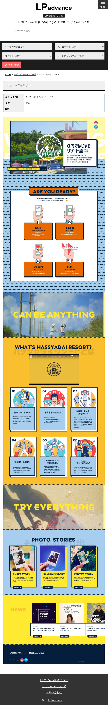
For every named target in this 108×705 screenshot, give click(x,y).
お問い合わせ (54, 692)
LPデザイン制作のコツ (54, 680)
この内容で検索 (11, 64)
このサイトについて (54, 686)
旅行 (28, 103)
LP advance (55, 700)
